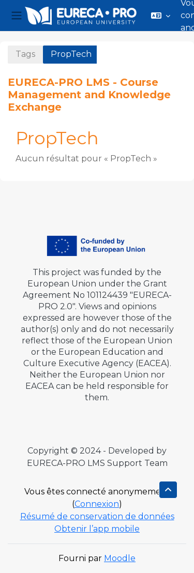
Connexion (96, 504)
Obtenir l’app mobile (97, 529)
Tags (25, 54)
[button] (160, 15)
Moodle (120, 558)
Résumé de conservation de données (97, 516)
